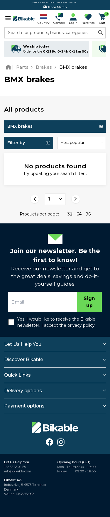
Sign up (89, 302)
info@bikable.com (17, 471)
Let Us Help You (22, 344)
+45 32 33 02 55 (15, 467)
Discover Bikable (23, 359)
